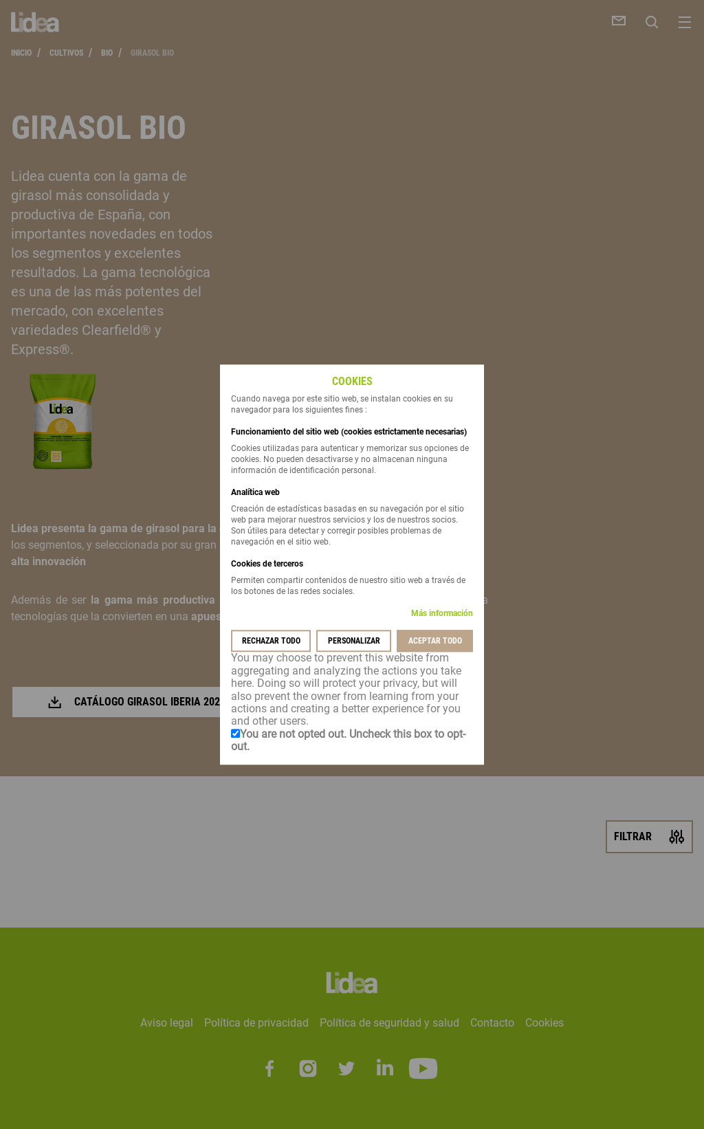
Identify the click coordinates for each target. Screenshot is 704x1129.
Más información (442, 614)
